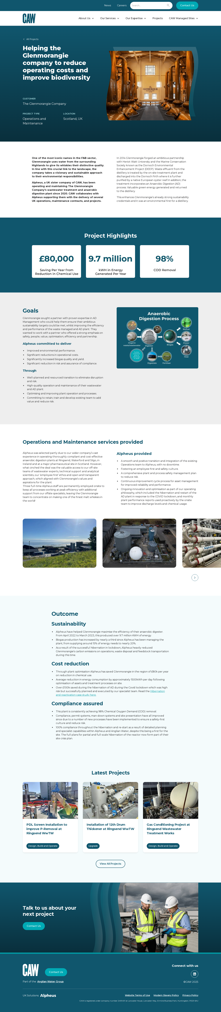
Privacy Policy (190, 995)
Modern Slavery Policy (166, 995)
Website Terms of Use (137, 995)
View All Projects (110, 863)
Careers (121, 5)
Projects (157, 18)
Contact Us (187, 5)
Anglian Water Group (50, 981)
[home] (29, 18)
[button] (86, 18)
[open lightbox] (57, 543)
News (107, 5)
